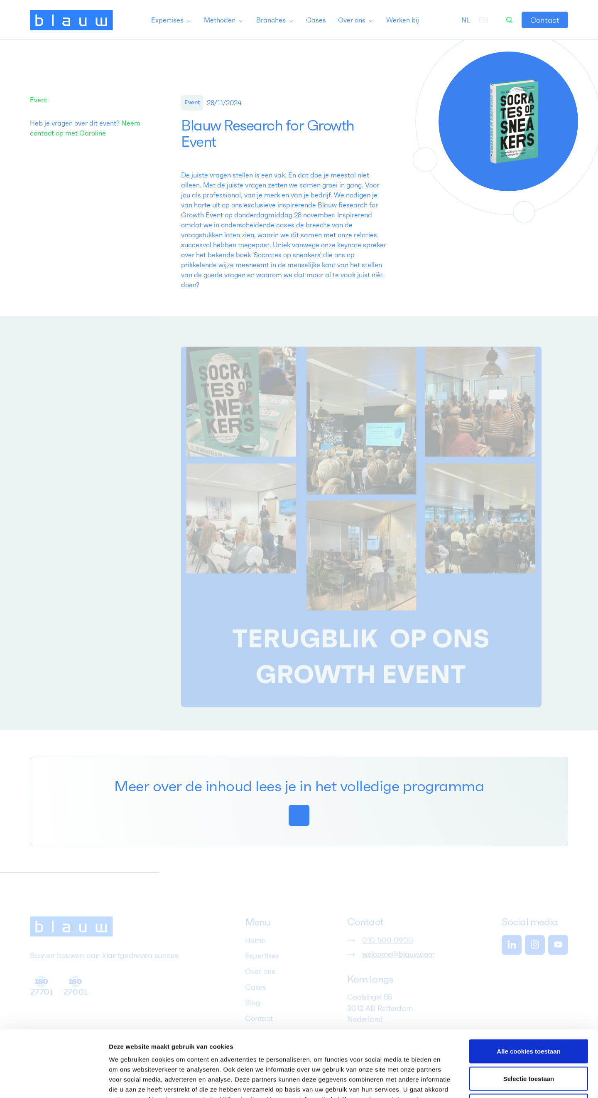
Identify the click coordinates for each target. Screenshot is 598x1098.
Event (38, 100)
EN (483, 20)
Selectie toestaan (528, 1016)
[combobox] (466, 20)
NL (466, 20)
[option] (484, 20)
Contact (544, 20)
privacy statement (391, 1037)
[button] (171, 20)
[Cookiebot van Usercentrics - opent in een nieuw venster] (53, 1082)
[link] (545, 20)
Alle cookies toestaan (528, 988)
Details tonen (448, 1081)
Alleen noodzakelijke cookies (528, 1043)
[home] (71, 20)
